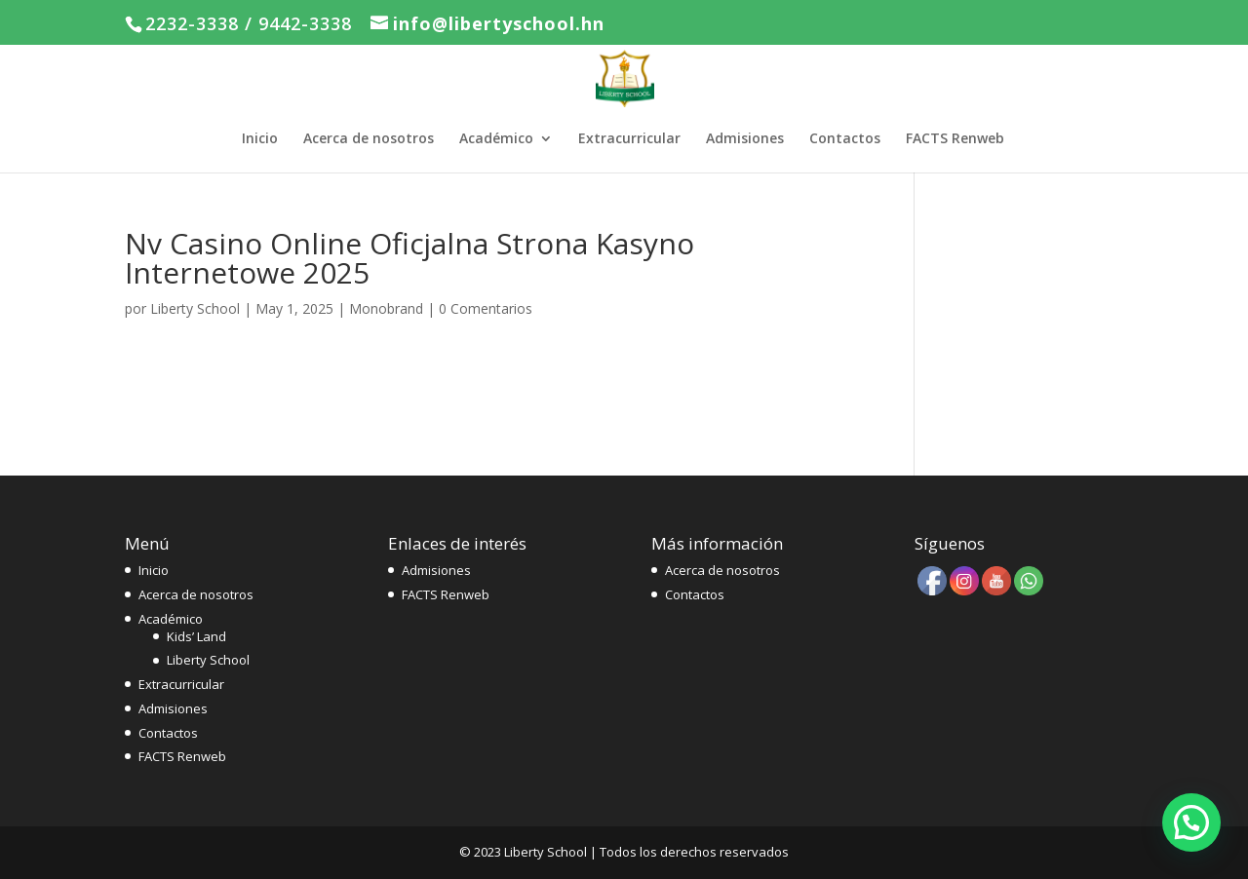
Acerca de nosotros (368, 139)
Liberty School (195, 308)
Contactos (844, 139)
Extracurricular (629, 139)
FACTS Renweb (955, 139)
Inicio (260, 139)
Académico (496, 139)
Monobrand (386, 308)
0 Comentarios (485, 308)
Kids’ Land (196, 636)
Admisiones (745, 139)
